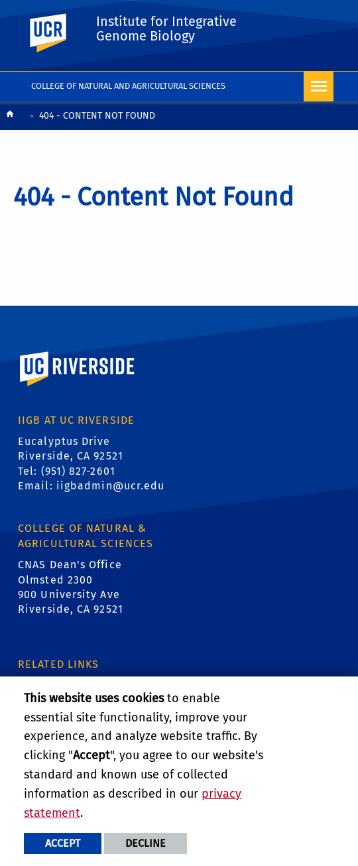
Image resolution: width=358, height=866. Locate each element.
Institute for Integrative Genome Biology (166, 28)
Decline (145, 843)
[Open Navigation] (318, 86)
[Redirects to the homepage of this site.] (10, 117)
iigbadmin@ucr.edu (110, 485)
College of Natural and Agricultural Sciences (128, 86)
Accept (62, 843)
